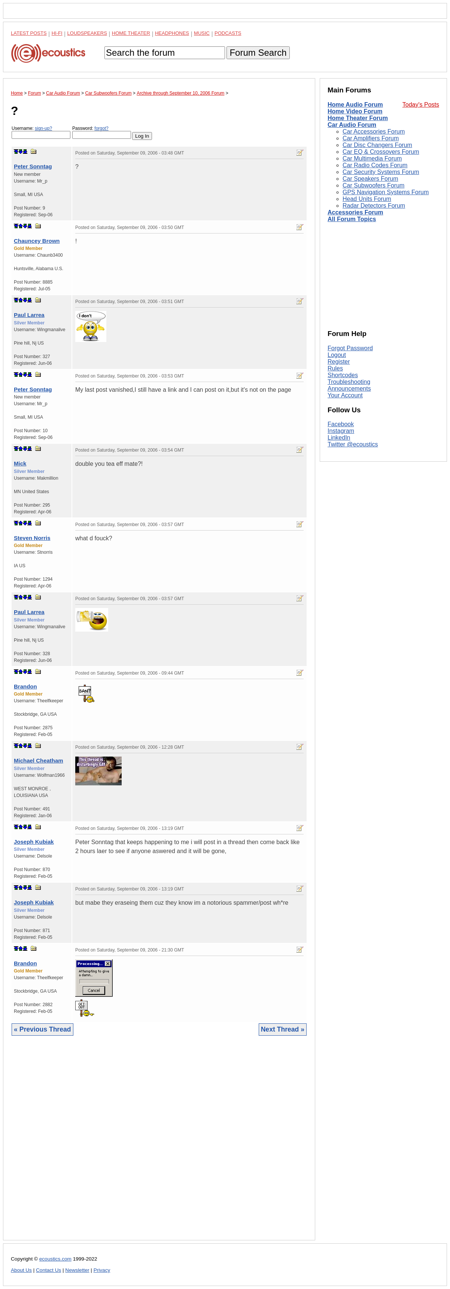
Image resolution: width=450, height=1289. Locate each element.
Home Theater (131, 33)
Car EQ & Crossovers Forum (381, 152)
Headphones (172, 33)
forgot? (101, 128)
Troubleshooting (349, 382)
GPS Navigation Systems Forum (386, 192)
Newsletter (77, 1270)
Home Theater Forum (358, 118)
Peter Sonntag (33, 166)
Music (202, 33)
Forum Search (257, 53)
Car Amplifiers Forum (371, 138)
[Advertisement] (159, 1144)
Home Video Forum (355, 111)
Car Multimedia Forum (372, 158)
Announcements (349, 388)
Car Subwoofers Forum (373, 185)
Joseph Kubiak (34, 842)
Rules (335, 368)
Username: (41, 132)
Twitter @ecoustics (353, 444)
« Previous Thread (42, 1029)
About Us (21, 1270)
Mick (20, 463)
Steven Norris (32, 538)
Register (339, 361)
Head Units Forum (367, 199)
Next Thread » (282, 1029)
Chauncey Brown (37, 241)
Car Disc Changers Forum (377, 145)
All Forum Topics (352, 219)
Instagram (341, 431)
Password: (101, 132)
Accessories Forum (355, 212)
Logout (337, 355)
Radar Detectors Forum (374, 205)
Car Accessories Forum (374, 131)
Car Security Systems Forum (381, 172)
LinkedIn (339, 437)
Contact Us (48, 1270)
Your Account (345, 395)
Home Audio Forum (355, 104)
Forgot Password (350, 348)
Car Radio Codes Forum (375, 165)
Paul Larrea (29, 315)
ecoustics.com (55, 1259)
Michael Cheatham (38, 760)
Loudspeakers (87, 33)
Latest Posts (29, 33)
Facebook (341, 424)
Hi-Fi (57, 33)
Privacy (102, 1270)
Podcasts (228, 33)
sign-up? (43, 128)
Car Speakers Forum (370, 178)
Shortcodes (343, 375)
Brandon (25, 686)
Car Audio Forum (352, 125)
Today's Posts (420, 104)
